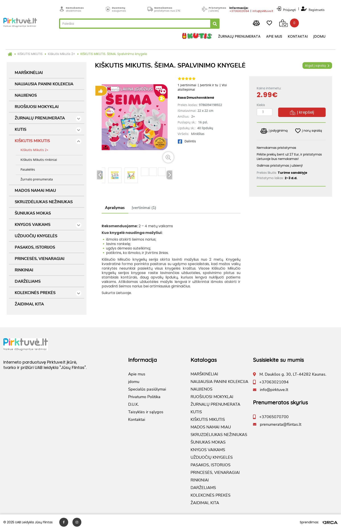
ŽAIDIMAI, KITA (29, 304)
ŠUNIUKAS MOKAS (33, 213)
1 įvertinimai (187, 85)
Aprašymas (115, 207)
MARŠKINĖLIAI (29, 72)
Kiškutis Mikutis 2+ (61, 54)
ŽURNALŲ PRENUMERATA (48, 118)
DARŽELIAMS (28, 281)
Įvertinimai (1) (144, 207)
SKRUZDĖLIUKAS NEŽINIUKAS (44, 202)
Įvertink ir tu (209, 85)
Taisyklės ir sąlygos (145, 412)
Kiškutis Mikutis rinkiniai (37, 160)
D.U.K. (133, 404)
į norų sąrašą (308, 130)
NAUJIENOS (26, 95)
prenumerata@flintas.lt (280, 424)
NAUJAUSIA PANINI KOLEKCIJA (44, 84)
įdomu (319, 36)
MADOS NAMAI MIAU (35, 190)
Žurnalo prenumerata (35, 179)
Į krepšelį (302, 112)
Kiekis (261, 105)
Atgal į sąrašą (317, 65)
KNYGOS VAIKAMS (48, 225)
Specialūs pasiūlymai (147, 389)
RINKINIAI (24, 270)
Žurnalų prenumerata (239, 36)
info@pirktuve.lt (263, 10)
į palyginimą (274, 131)
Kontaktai (298, 36)
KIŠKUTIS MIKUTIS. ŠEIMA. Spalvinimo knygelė (113, 54)
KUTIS (48, 130)
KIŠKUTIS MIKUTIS (30, 54)
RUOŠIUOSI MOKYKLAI (37, 106)
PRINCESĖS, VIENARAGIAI (39, 258)
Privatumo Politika (144, 396)
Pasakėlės (26, 169)
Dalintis (187, 141)
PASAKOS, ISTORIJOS (35, 247)
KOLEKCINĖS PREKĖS (48, 293)
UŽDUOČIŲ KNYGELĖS (36, 236)
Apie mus (274, 36)
